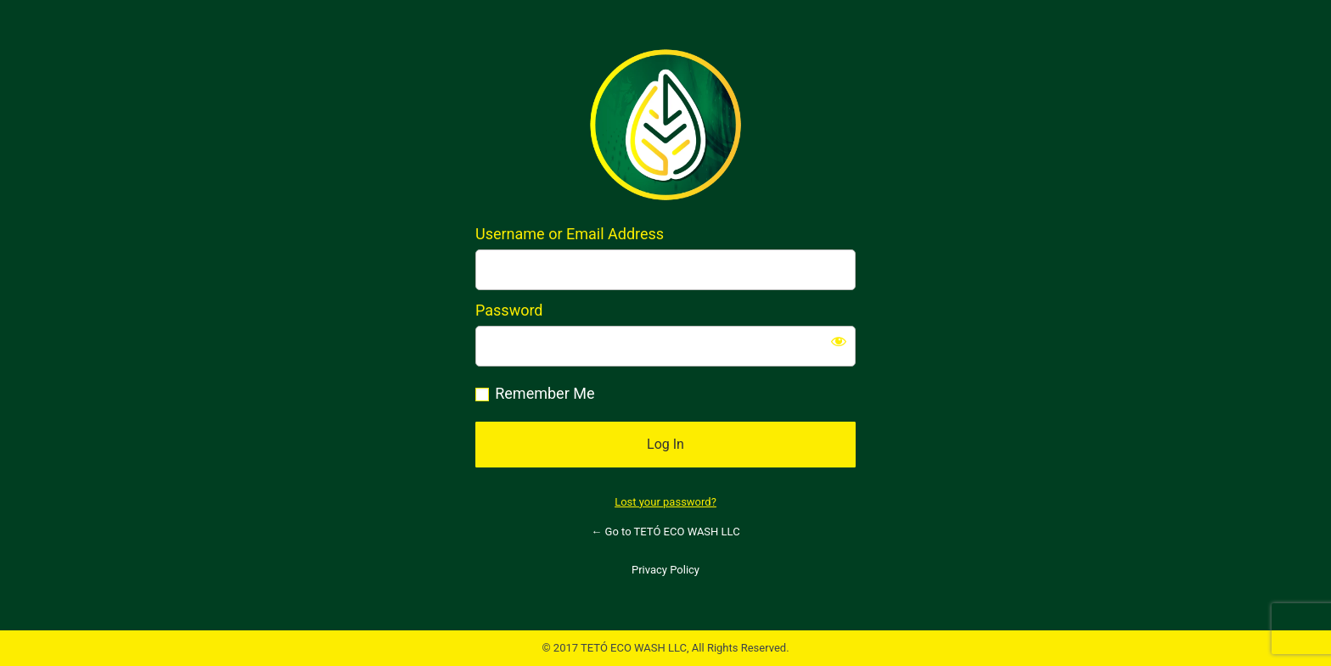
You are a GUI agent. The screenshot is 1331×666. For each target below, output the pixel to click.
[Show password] (839, 341)
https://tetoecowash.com (665, 124)
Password (509, 310)
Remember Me (544, 393)
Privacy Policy (665, 569)
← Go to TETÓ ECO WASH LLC (665, 531)
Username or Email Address (569, 234)
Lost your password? (665, 501)
